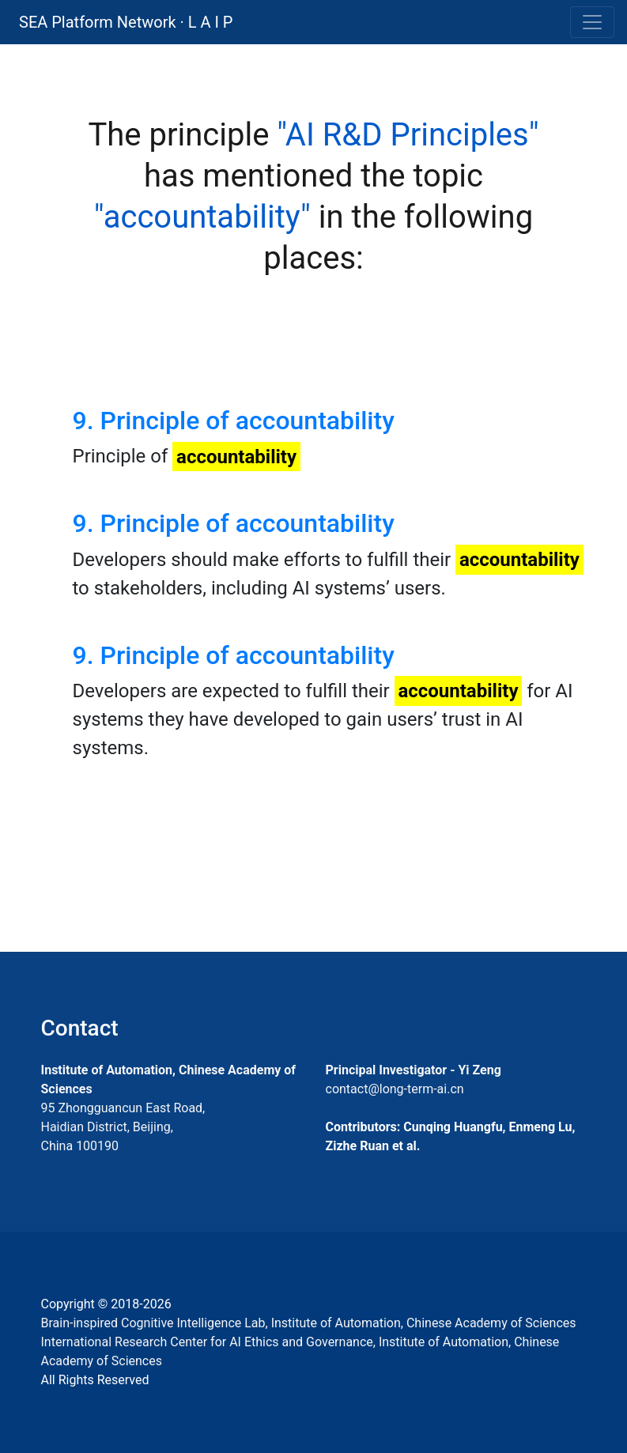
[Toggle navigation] (592, 22)
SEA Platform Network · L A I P (125, 22)
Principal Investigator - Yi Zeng (413, 1069)
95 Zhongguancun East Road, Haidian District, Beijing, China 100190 (123, 1126)
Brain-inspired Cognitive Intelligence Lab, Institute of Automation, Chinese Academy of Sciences (308, 1322)
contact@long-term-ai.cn (395, 1088)
